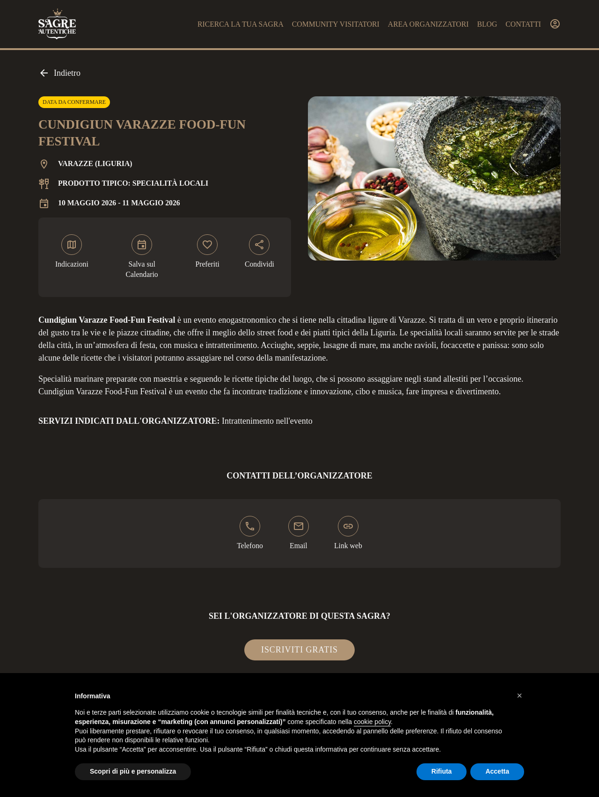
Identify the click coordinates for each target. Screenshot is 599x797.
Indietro (59, 73)
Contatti (523, 24)
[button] (519, 695)
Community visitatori (336, 24)
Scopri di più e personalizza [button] (133, 771)
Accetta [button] (497, 771)
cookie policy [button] (372, 721)
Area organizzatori (428, 24)
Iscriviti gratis (299, 649)
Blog (487, 24)
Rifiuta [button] (441, 771)
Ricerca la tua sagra (240, 24)
